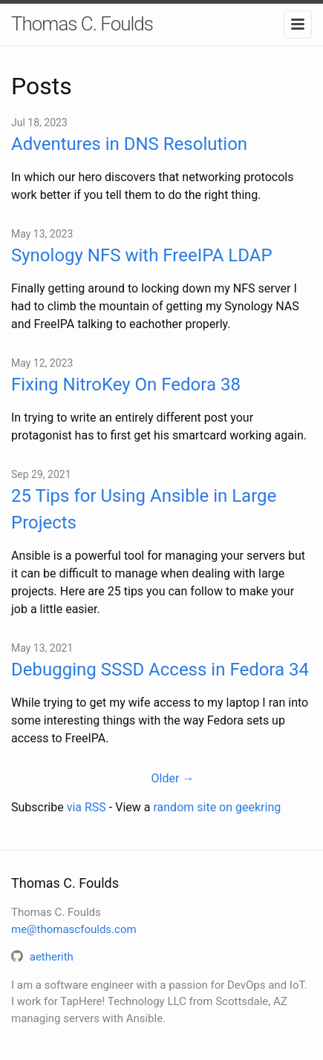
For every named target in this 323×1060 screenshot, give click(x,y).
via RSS (86, 807)
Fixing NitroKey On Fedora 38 (126, 384)
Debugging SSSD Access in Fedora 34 (160, 669)
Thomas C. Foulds (82, 24)
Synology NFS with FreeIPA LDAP (142, 255)
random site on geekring (217, 807)
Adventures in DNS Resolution (129, 144)
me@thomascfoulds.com (74, 929)
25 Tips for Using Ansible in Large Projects (143, 509)
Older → (173, 778)
